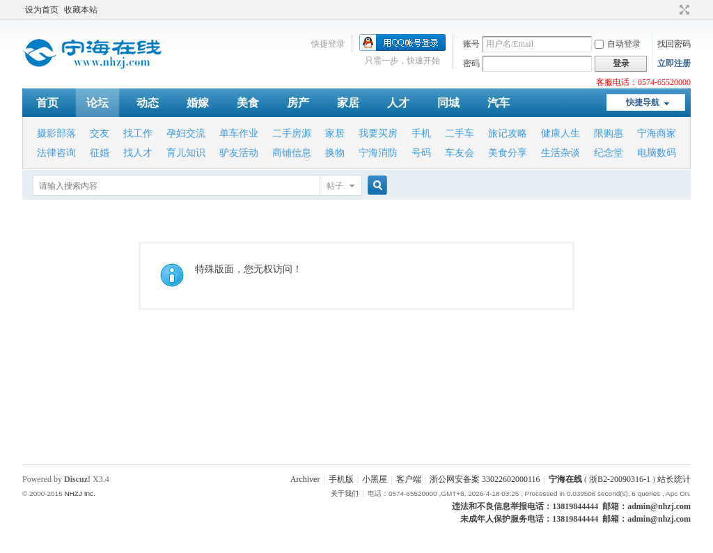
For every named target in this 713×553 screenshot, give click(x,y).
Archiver (305, 479)
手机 (421, 133)
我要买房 (378, 133)
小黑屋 (374, 479)
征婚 (99, 153)
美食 (248, 103)
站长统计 (674, 479)
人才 (398, 103)
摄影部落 (56, 133)
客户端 (408, 479)
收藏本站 (80, 10)
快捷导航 (642, 102)
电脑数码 (656, 153)
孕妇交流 (185, 133)
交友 (99, 133)
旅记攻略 (507, 133)
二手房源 (291, 133)
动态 (147, 103)
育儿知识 (185, 153)
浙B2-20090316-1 (619, 479)
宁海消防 (378, 153)
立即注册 (674, 63)
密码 (471, 63)
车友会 (459, 153)
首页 (47, 103)
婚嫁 (198, 103)
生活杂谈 (560, 153)
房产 (298, 103)
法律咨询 (56, 153)
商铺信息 (291, 153)
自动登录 (618, 44)
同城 (448, 103)
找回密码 (674, 44)
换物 (335, 153)
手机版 (341, 479)
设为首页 (41, 10)
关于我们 (345, 493)
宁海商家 (656, 133)
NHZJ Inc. (79, 493)
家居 (348, 103)
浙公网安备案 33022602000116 (485, 479)
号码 (421, 153)
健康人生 (560, 133)
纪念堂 (608, 153)
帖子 (335, 186)
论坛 (97, 103)
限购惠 (608, 133)
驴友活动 (238, 153)
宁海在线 (565, 479)
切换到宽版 (683, 9)
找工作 (137, 133)
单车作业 (238, 133)
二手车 (459, 133)
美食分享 (507, 153)
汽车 (498, 103)
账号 (471, 44)
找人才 (137, 153)
